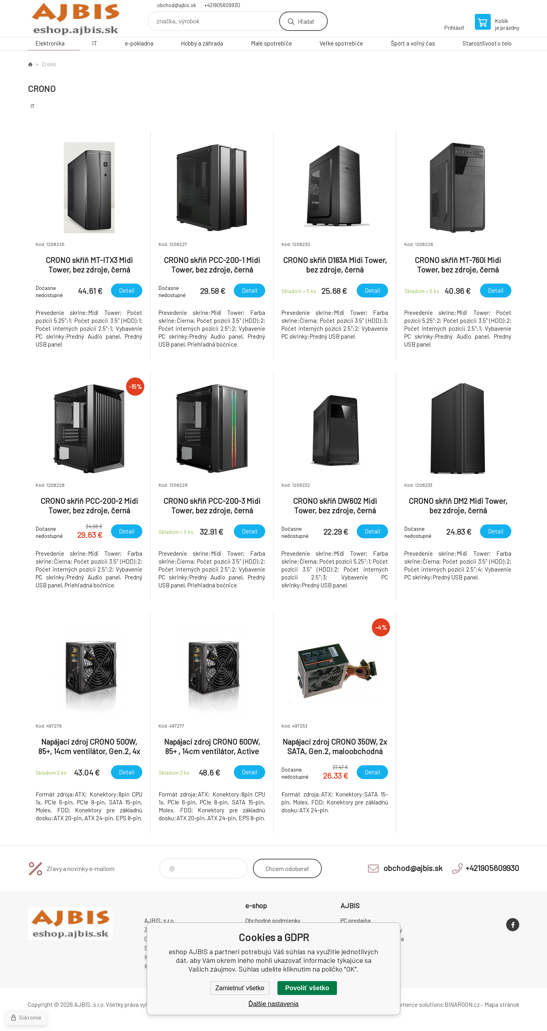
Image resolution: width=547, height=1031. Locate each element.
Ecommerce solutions (414, 1004)
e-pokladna (139, 43)
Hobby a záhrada (202, 43)
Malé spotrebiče (271, 43)
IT (94, 43)
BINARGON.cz (462, 1004)
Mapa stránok (501, 1004)
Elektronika (50, 43)
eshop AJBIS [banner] (75, 18)
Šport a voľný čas (413, 43)
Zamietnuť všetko (239, 988)
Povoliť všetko (307, 988)
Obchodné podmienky (272, 920)
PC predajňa (355, 920)
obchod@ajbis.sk (176, 5)
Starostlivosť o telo (487, 43)
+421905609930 (222, 5)
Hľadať (306, 21)
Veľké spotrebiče (341, 43)
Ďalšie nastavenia (273, 1004)
